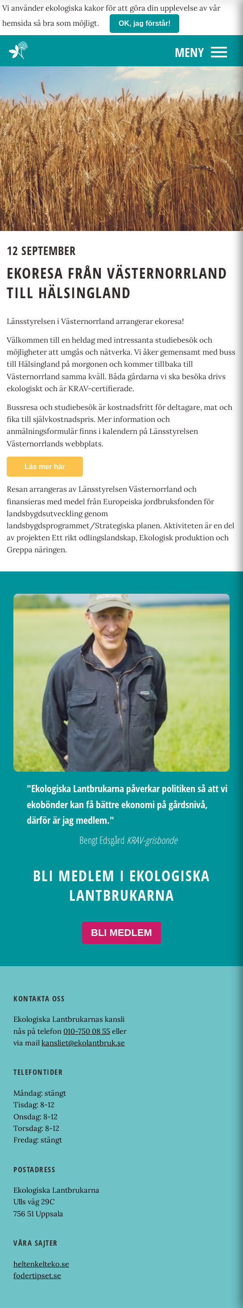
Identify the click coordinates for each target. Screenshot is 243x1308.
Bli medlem (121, 932)
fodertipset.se (37, 1275)
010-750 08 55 (86, 1031)
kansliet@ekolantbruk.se (83, 1043)
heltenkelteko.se (41, 1264)
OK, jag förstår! (144, 23)
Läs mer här (45, 466)
